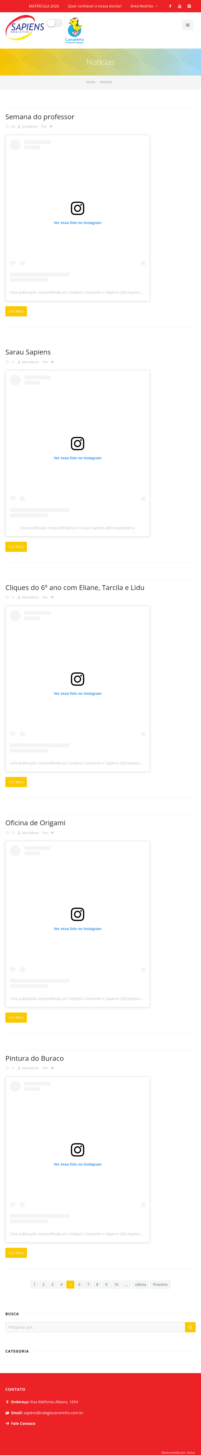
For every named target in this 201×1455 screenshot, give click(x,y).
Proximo (160, 1284)
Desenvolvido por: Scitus (179, 1452)
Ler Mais (16, 311)
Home (90, 82)
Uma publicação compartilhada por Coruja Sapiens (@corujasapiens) (77, 528)
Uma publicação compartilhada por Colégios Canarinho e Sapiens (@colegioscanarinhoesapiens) (90, 292)
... (126, 1284)
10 (116, 1284)
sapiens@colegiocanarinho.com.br (53, 1412)
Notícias (106, 82)
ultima (140, 1284)
